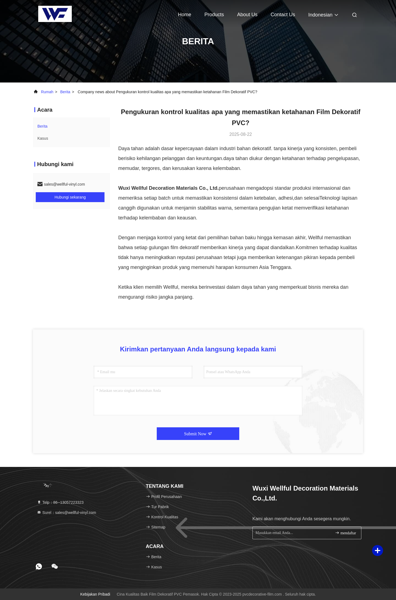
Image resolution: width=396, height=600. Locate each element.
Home (184, 14)
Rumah (47, 92)
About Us (247, 14)
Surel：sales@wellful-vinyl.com (66, 512)
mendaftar (345, 532)
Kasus (42, 138)
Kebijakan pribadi (95, 594)
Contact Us (283, 14)
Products (214, 14)
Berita (65, 92)
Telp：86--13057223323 (60, 502)
